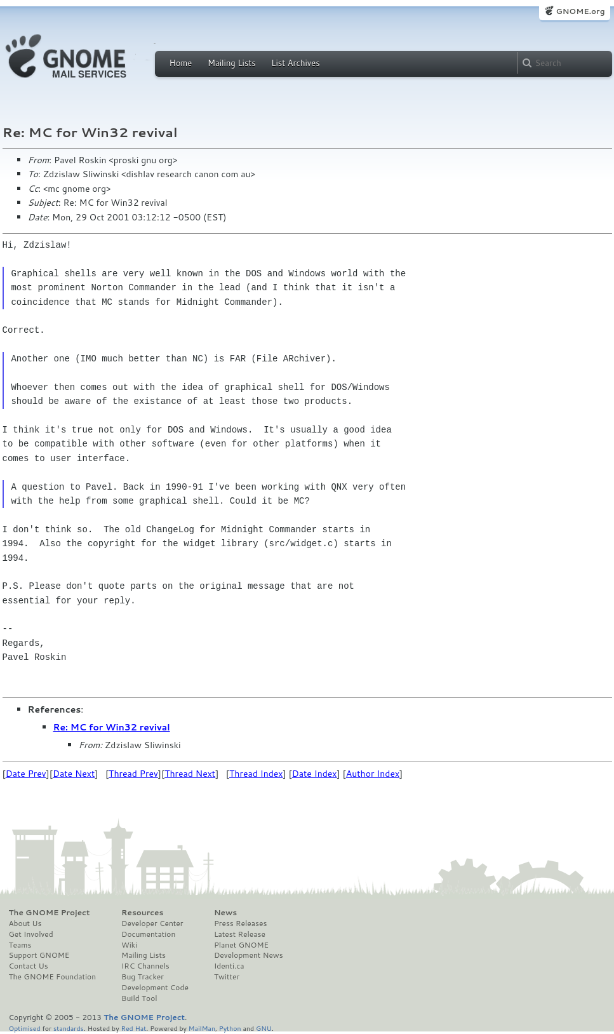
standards (68, 1028)
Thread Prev (133, 773)
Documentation (148, 934)
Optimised (25, 1028)
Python (230, 1028)
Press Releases (240, 923)
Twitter (226, 977)
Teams (20, 945)
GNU (264, 1028)
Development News (248, 955)
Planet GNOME (241, 945)
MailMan (202, 1028)
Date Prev (26, 773)
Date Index (314, 773)
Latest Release (239, 934)
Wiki (129, 945)
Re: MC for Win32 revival (111, 727)
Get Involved (31, 934)
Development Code (155, 988)
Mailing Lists (232, 63)
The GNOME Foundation (53, 977)
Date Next (74, 773)
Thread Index (256, 773)
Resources (142, 913)
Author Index (372, 773)
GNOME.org (580, 11)
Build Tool (139, 998)
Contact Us (28, 966)
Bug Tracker (142, 977)
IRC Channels (145, 966)
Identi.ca (229, 966)
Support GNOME (39, 955)
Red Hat (133, 1028)
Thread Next (189, 773)
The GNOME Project (49, 913)
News (225, 913)
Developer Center (152, 923)
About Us (25, 923)
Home (181, 63)
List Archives (295, 63)
